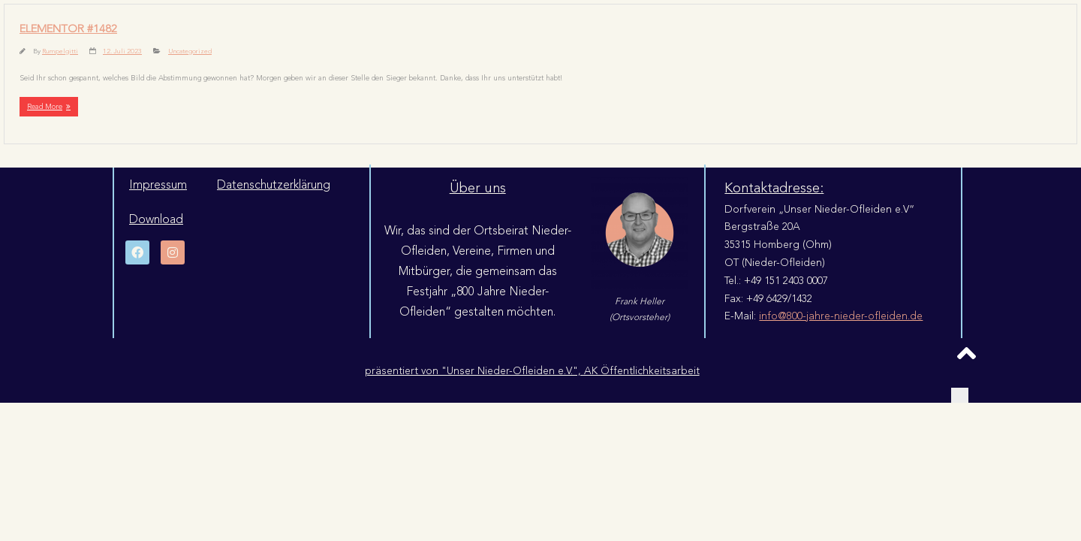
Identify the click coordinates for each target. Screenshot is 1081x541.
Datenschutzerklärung (273, 185)
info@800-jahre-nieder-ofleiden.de (841, 316)
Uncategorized (190, 51)
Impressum (158, 185)
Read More (44, 107)
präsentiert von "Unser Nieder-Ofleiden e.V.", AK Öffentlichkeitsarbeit (532, 371)
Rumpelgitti (60, 51)
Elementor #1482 (68, 29)
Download (156, 219)
